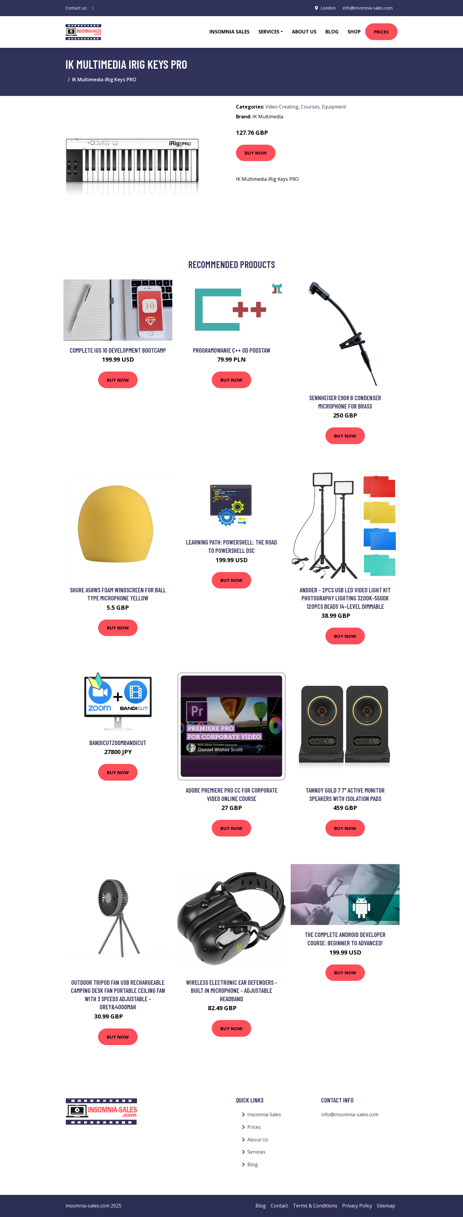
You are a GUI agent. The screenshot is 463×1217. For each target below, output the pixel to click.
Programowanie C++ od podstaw (231, 350)
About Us (304, 31)
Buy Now (256, 153)
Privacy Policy (357, 1205)
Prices (381, 32)
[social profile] (93, 8)
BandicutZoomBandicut (117, 742)
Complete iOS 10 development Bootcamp (118, 350)
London (328, 8)
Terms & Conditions (315, 1205)
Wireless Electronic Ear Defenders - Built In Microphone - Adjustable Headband (231, 990)
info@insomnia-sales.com (368, 8)
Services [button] (268, 31)
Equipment (334, 106)
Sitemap (386, 1205)
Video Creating (281, 106)
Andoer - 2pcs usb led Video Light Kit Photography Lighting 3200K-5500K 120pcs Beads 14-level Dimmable (345, 598)
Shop (354, 31)
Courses (310, 106)
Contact (279, 1205)
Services (256, 1152)
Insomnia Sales (229, 31)
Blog (332, 31)
